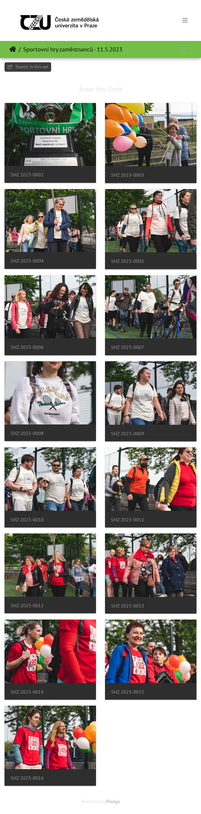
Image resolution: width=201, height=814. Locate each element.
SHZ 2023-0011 (127, 520)
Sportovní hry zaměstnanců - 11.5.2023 (72, 49)
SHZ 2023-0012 (27, 605)
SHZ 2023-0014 (27, 692)
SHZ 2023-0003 (127, 175)
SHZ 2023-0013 (127, 606)
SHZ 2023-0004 (27, 261)
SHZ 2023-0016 (27, 778)
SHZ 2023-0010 (27, 520)
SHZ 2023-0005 (127, 261)
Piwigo (113, 801)
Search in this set (28, 67)
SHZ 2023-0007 (127, 347)
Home (12, 49)
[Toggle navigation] (185, 20)
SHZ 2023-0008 (27, 433)
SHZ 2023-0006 (27, 347)
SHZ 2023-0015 (127, 692)
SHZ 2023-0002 (27, 175)
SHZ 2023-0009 (127, 434)
